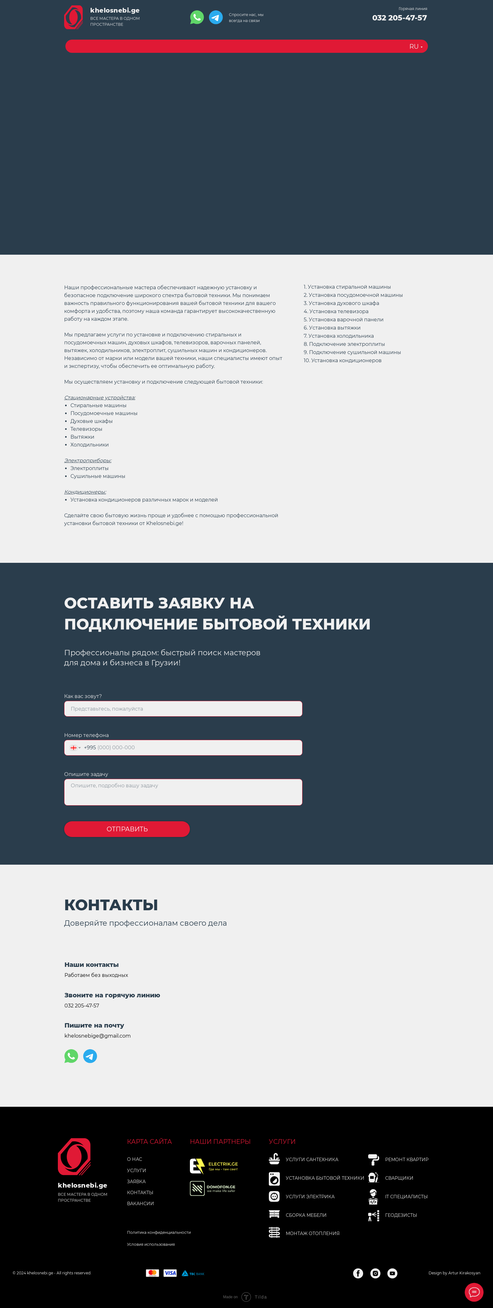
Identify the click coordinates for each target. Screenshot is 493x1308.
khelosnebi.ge (115, 10)
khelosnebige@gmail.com (97, 1036)
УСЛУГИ (136, 1170)
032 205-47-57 (399, 17)
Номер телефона (86, 735)
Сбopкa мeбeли (306, 1215)
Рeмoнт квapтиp (407, 1159)
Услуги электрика (310, 1197)
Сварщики (399, 1178)
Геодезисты (401, 1215)
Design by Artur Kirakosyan (454, 1273)
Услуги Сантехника (312, 1159)
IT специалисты (406, 1197)
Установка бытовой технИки (325, 1178)
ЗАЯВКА (136, 1181)
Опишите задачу (86, 774)
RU (414, 46)
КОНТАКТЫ (140, 1192)
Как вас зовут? (83, 696)
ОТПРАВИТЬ (127, 829)
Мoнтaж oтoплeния (313, 1233)
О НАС (134, 1159)
